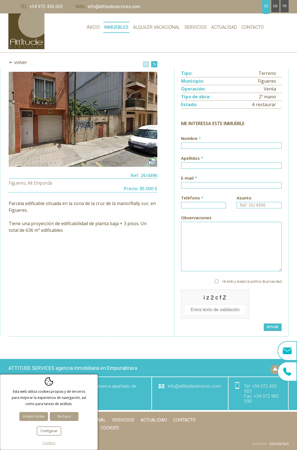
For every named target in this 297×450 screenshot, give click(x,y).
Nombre (231, 142)
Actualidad (224, 27)
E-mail (231, 182)
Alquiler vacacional (156, 27)
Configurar (49, 430)
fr (285, 6)
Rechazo (64, 416)
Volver (20, 62)
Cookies (110, 427)
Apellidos (231, 162)
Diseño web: (270, 443)
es (266, 6)
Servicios (195, 27)
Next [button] (154, 64)
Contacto (252, 27)
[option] (83, 119)
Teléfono (203, 201)
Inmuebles (116, 27)
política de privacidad (266, 282)
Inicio (93, 27)
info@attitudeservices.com (108, 6)
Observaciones (231, 243)
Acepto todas (33, 416)
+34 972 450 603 (41, 6)
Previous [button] (146, 64)
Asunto (259, 201)
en (275, 6)
